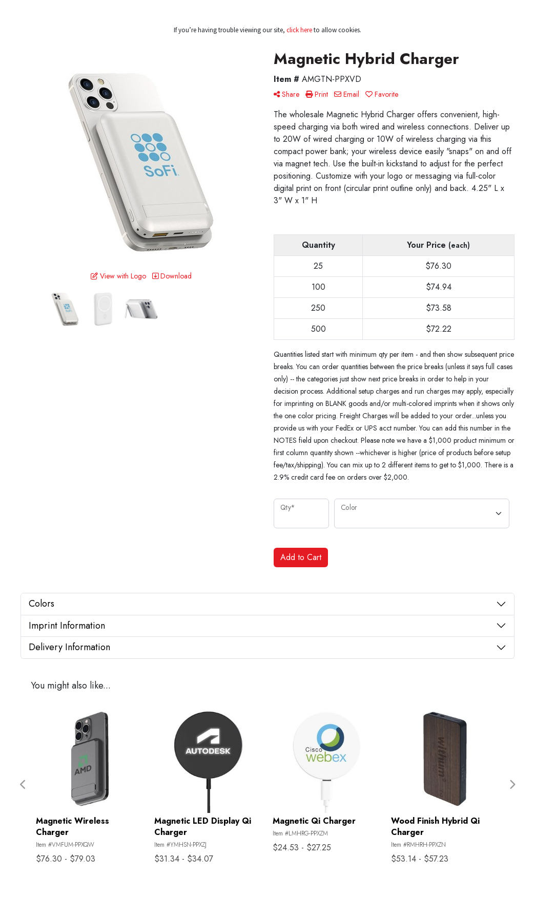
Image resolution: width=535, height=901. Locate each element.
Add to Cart (300, 557)
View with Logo (118, 276)
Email (346, 94)
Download (172, 276)
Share (286, 94)
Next (512, 785)
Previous (23, 785)
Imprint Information (67, 625)
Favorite (381, 94)
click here (299, 30)
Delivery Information (69, 647)
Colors (41, 603)
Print (316, 94)
